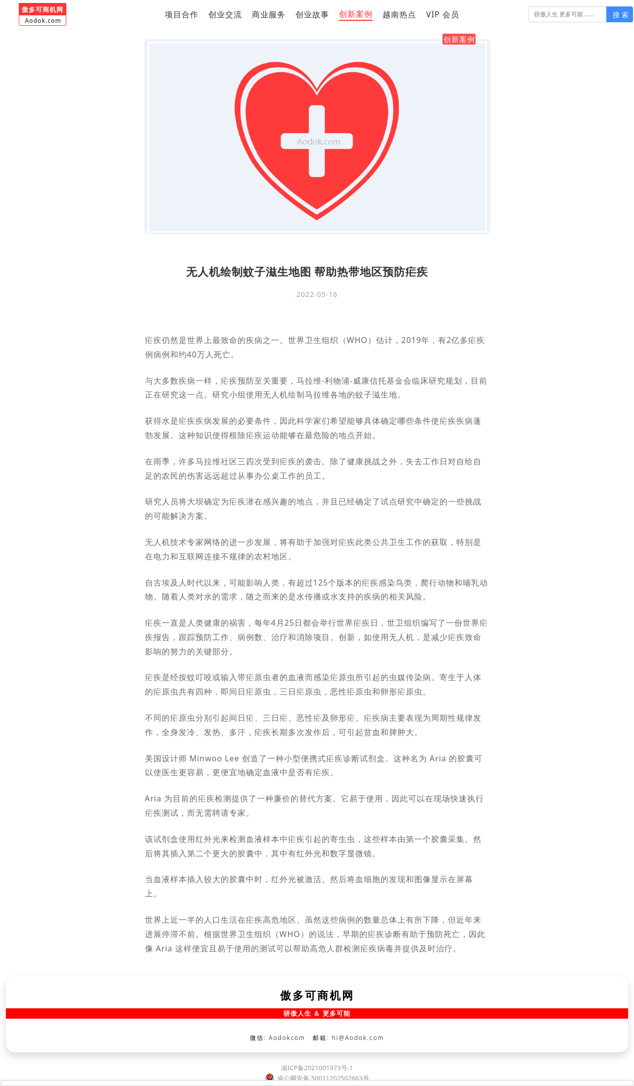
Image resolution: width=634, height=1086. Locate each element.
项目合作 (181, 14)
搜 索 (621, 14)
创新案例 (356, 13)
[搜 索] (568, 14)
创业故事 (312, 14)
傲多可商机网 (317, 994)
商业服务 (269, 14)
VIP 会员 (442, 14)
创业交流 (225, 14)
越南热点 (399, 14)
